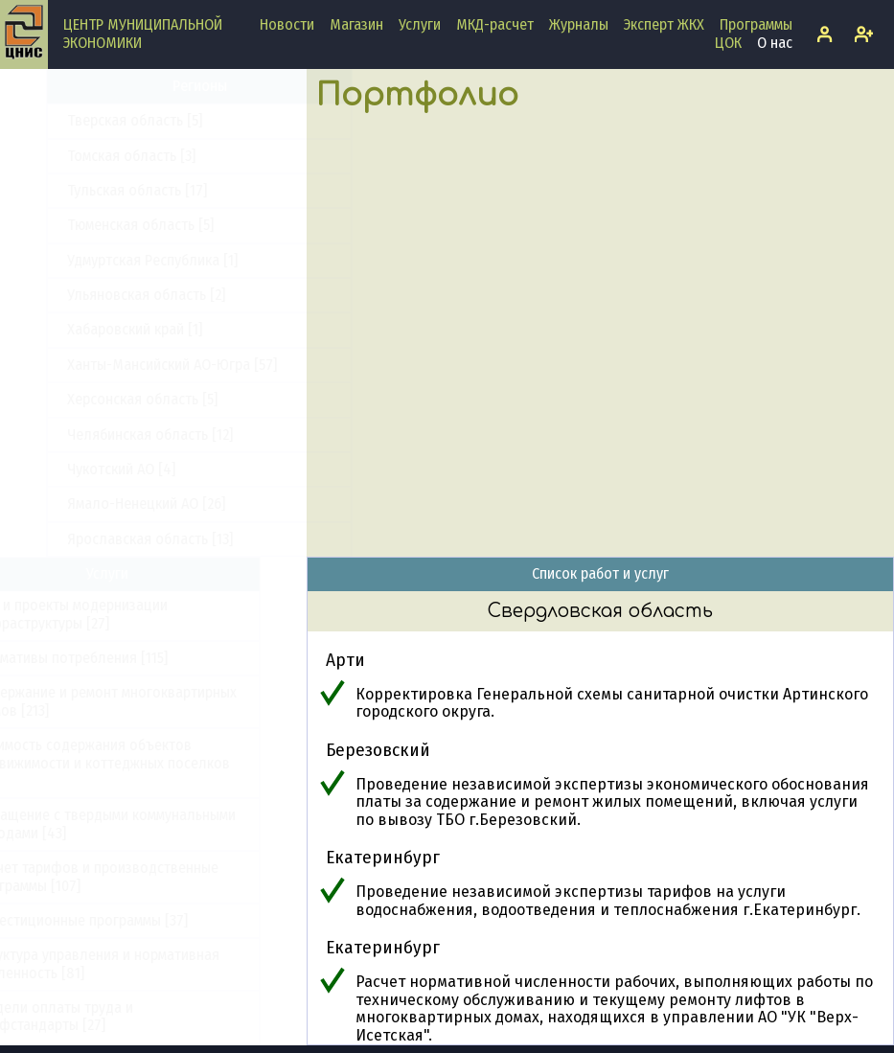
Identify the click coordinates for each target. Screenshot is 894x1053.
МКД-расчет (495, 24)
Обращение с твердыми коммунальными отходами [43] (151, 823)
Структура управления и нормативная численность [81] (143, 963)
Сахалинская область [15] (103, 201)
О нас (774, 43)
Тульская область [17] (91, 445)
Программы (756, 24)
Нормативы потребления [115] (117, 658)
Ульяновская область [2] (100, 549)
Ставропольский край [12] (102, 305)
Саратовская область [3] (100, 166)
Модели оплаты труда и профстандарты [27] (100, 1016)
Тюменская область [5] (94, 479)
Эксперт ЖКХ (664, 24)
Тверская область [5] (88, 375)
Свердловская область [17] (108, 236)
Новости (287, 24)
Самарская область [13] (96, 131)
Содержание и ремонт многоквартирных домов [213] (152, 701)
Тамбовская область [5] (96, 341)
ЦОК (728, 43)
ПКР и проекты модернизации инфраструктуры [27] (117, 613)
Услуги (420, 24)
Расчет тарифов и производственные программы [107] (142, 876)
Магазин (356, 24)
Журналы (578, 24)
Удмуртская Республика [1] (106, 515)
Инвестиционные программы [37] (127, 920)
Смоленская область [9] (98, 271)
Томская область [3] (85, 410)
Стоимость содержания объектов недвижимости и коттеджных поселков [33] (148, 763)
